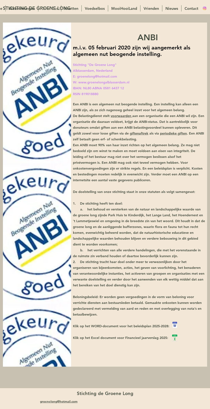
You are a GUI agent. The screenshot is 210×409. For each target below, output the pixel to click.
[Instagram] (204, 8)
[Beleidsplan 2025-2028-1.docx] (174, 325)
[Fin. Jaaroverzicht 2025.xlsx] (174, 338)
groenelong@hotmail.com (97, 76)
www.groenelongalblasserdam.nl (103, 82)
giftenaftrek (139, 133)
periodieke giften (173, 133)
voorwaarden (121, 116)
